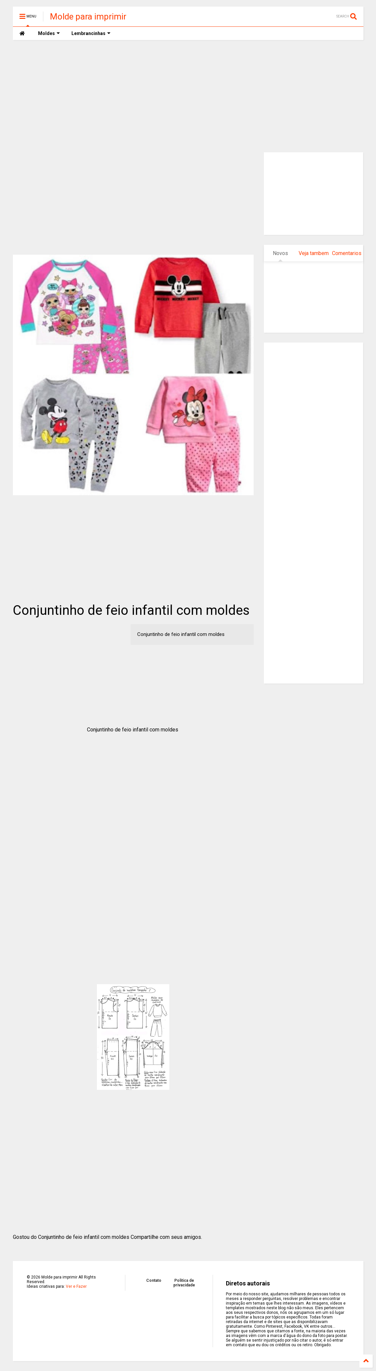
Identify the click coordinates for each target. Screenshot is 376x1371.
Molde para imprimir (88, 16)
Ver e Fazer (76, 1286)
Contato (153, 1280)
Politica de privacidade (184, 1282)
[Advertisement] (188, 96)
